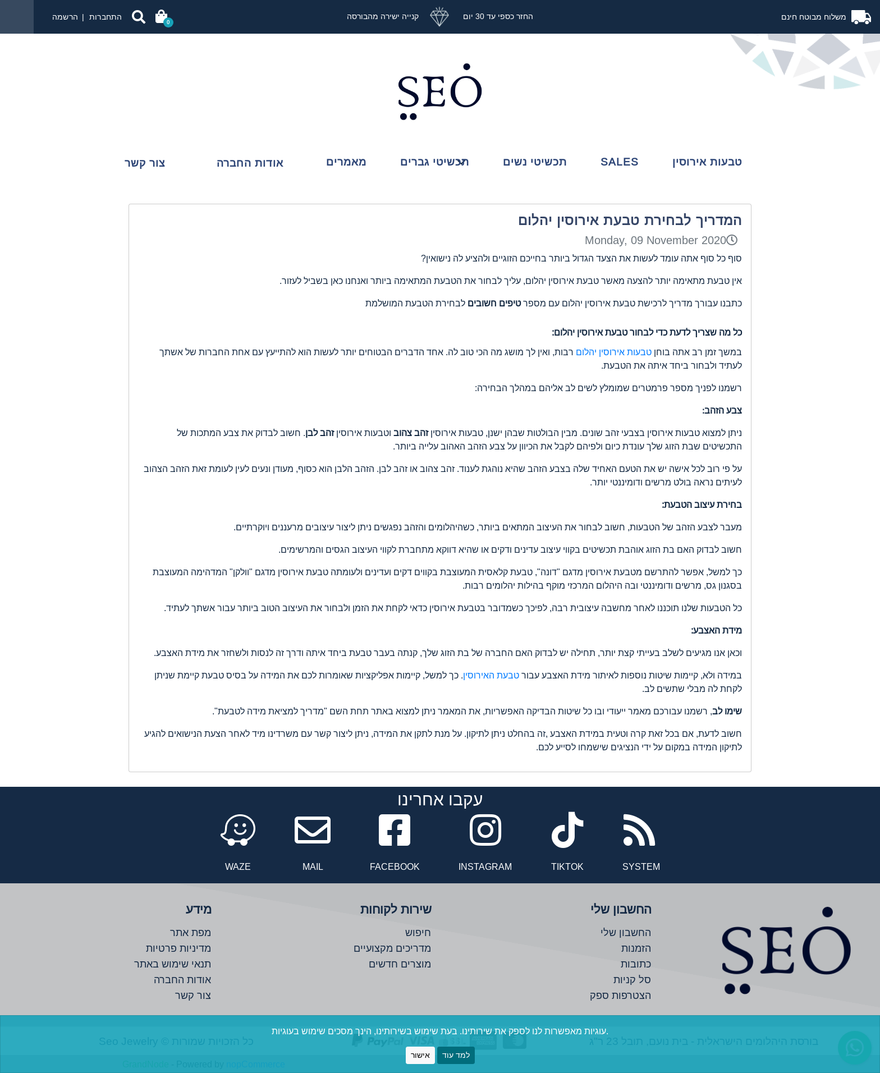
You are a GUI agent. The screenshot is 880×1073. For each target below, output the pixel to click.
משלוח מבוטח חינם (815, 16)
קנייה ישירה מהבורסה (383, 16)
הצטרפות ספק (620, 995)
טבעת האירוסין (491, 675)
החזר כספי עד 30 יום (497, 16)
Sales (620, 161)
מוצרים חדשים (400, 964)
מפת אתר (190, 932)
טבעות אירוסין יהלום (614, 352)
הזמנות (636, 948)
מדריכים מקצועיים (392, 948)
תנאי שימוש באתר (172, 964)
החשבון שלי (626, 932)
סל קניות (632, 979)
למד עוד (456, 1055)
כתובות (636, 964)
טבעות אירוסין (707, 161)
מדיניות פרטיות (178, 948)
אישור (420, 1055)
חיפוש (418, 932)
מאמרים (346, 161)
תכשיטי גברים (434, 161)
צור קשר (145, 163)
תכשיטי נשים (535, 161)
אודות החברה (250, 163)
